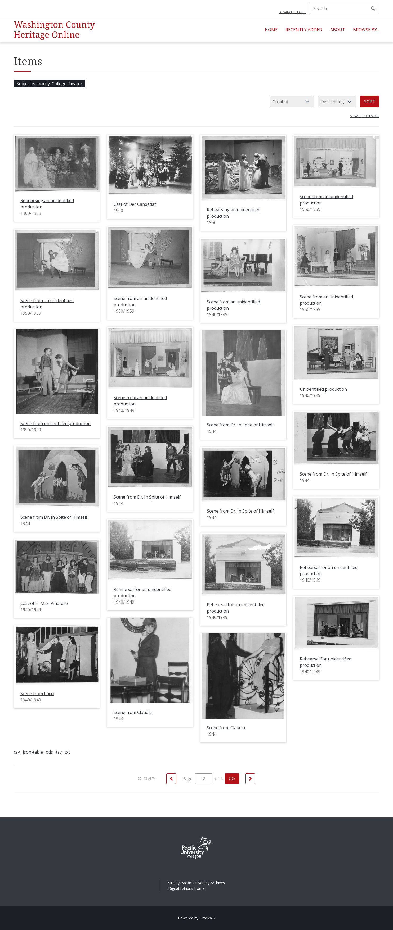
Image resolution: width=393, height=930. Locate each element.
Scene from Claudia (133, 712)
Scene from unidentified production (55, 423)
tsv (59, 752)
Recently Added (303, 30)
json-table (33, 752)
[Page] (203, 778)
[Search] (344, 8)
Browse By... (366, 30)
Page (197, 778)
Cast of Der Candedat (135, 204)
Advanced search (292, 12)
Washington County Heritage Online (54, 29)
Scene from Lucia (37, 693)
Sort (369, 101)
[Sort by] (292, 101)
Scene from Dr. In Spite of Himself (240, 425)
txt (67, 752)
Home (271, 30)
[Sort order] (337, 101)
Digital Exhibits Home (186, 888)
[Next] (250, 778)
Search (373, 8)
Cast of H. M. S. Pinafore (44, 603)
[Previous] (171, 778)
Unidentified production (323, 389)
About (337, 30)
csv (17, 752)
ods (49, 752)
